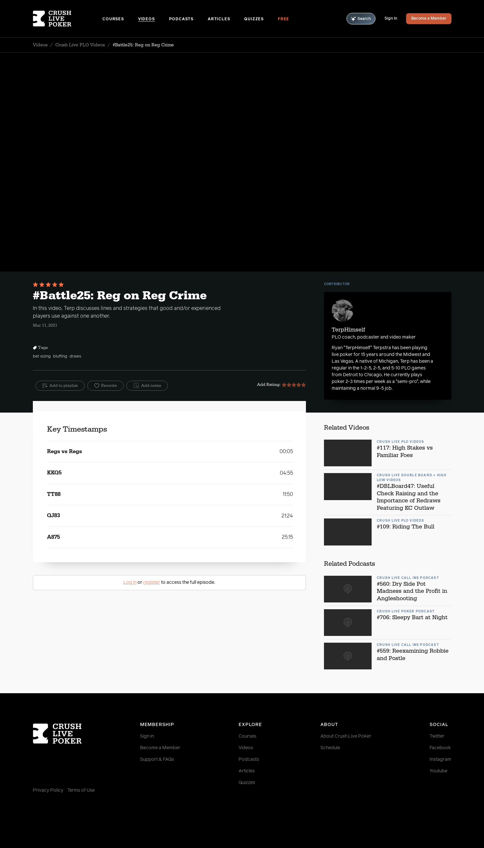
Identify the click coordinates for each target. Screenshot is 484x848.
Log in (130, 582)
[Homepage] (68, 18)
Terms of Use (81, 790)
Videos (146, 19)
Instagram (440, 759)
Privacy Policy (48, 790)
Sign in (147, 736)
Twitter (437, 736)
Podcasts (181, 19)
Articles (219, 19)
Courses (113, 19)
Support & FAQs (157, 759)
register (151, 582)
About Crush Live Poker (345, 736)
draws (75, 357)
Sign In (390, 19)
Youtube (438, 771)
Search (361, 18)
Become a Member (428, 19)
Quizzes (254, 19)
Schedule (330, 748)
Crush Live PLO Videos (80, 45)
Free (283, 19)
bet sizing (42, 357)
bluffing (60, 357)
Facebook (440, 748)
